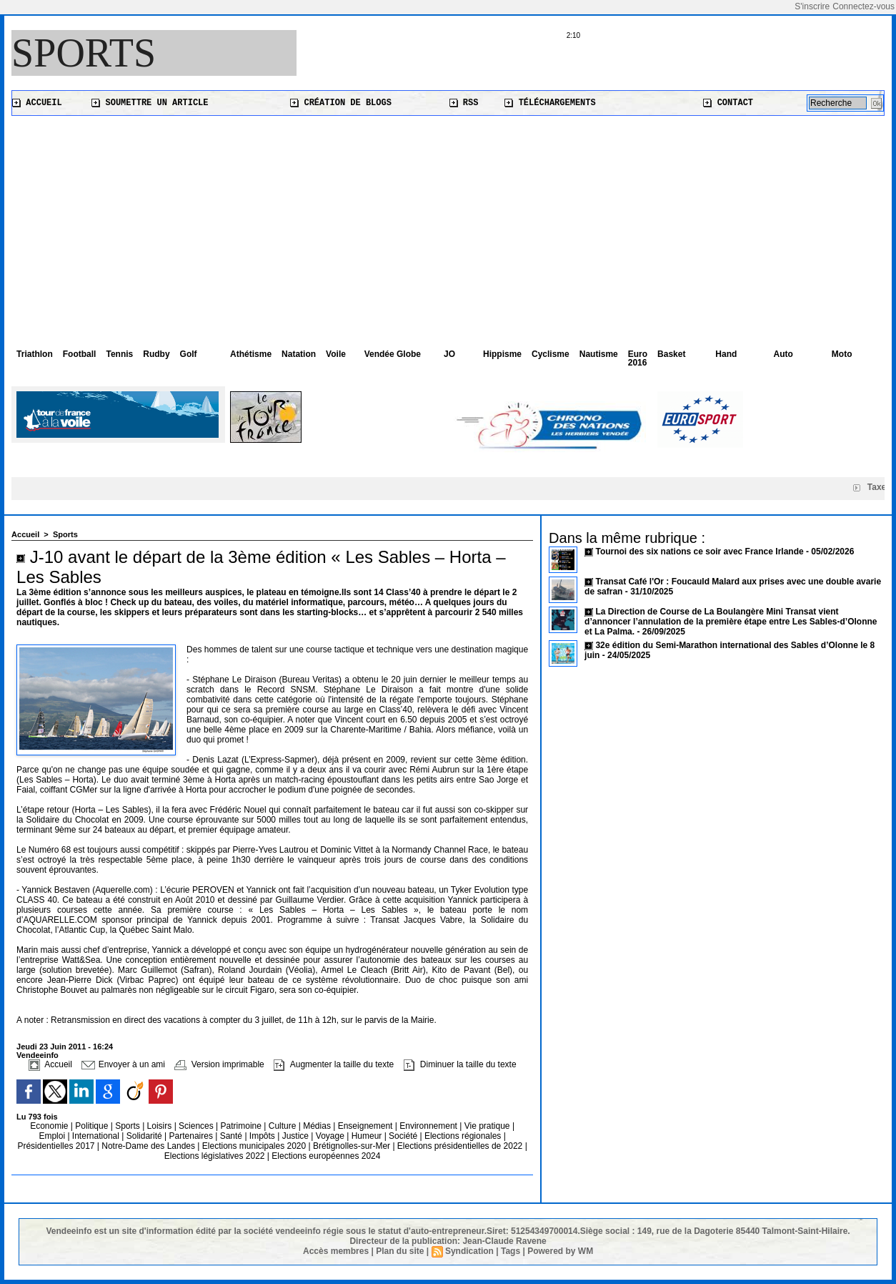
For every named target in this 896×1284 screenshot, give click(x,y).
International (96, 1136)
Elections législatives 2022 (214, 1156)
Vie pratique (488, 1126)
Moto (842, 354)
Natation (299, 354)
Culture (284, 1126)
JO (449, 354)
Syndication (469, 1251)
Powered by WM (560, 1251)
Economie (50, 1126)
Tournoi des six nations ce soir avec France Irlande (700, 552)
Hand (726, 354)
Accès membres (336, 1251)
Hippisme (502, 354)
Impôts (262, 1136)
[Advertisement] (448, 223)
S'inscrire (812, 6)
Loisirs (160, 1126)
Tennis (119, 354)
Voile (336, 354)
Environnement (428, 1126)
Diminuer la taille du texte (460, 1064)
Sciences (197, 1126)
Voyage (330, 1136)
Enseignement (366, 1126)
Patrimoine (242, 1126)
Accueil (37, 103)
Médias (318, 1126)
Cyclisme (550, 354)
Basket (671, 354)
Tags (510, 1251)
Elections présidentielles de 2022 (459, 1146)
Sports (83, 53)
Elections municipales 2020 (254, 1146)
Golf (188, 354)
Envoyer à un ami (123, 1064)
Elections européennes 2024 (326, 1156)
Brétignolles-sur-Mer (352, 1146)
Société (403, 1136)
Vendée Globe (392, 354)
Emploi (53, 1136)
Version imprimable (219, 1064)
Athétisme (251, 354)
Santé (232, 1136)
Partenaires (192, 1136)
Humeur (368, 1136)
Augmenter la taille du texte (334, 1064)
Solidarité (145, 1136)
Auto (783, 354)
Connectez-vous (863, 6)
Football (79, 354)
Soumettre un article (149, 103)
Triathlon (34, 354)
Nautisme (598, 354)
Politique (92, 1126)
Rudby (156, 354)
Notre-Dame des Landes (149, 1146)
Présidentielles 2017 (56, 1146)
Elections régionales (464, 1136)
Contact (728, 103)
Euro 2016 (637, 358)
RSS (464, 103)
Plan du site (400, 1251)
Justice (297, 1136)
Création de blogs (341, 103)
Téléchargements (549, 103)
